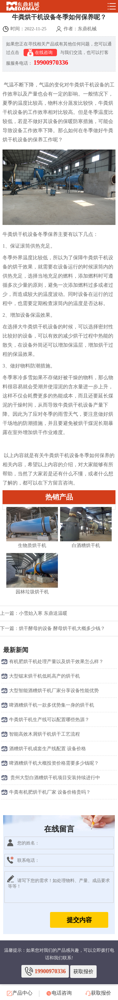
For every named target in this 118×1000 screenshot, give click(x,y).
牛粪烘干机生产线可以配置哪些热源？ (49, 719)
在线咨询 (40, 52)
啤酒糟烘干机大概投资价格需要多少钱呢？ (54, 763)
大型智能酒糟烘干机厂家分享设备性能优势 (54, 690)
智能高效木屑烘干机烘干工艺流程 (44, 734)
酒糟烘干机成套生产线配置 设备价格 (47, 748)
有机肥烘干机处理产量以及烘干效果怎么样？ (56, 661)
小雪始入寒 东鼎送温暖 (43, 613)
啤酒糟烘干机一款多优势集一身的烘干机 (51, 705)
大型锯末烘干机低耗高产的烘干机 (44, 676)
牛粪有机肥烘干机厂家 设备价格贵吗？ (50, 792)
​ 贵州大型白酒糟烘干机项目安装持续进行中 (54, 777)
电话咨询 (59, 993)
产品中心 (20, 993)
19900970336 (51, 62)
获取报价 (83, 971)
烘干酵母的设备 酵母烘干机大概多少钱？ (62, 628)
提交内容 (79, 919)
